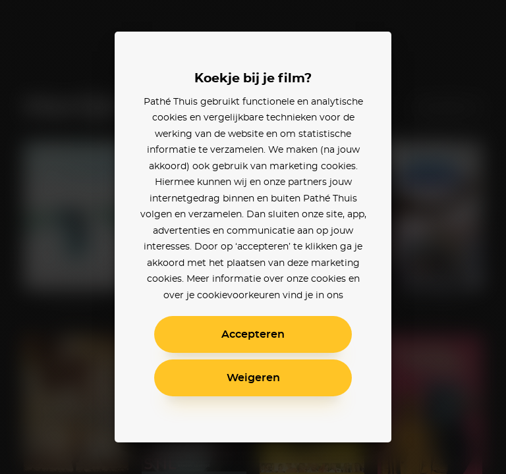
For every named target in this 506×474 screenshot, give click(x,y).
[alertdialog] (253, 237)
